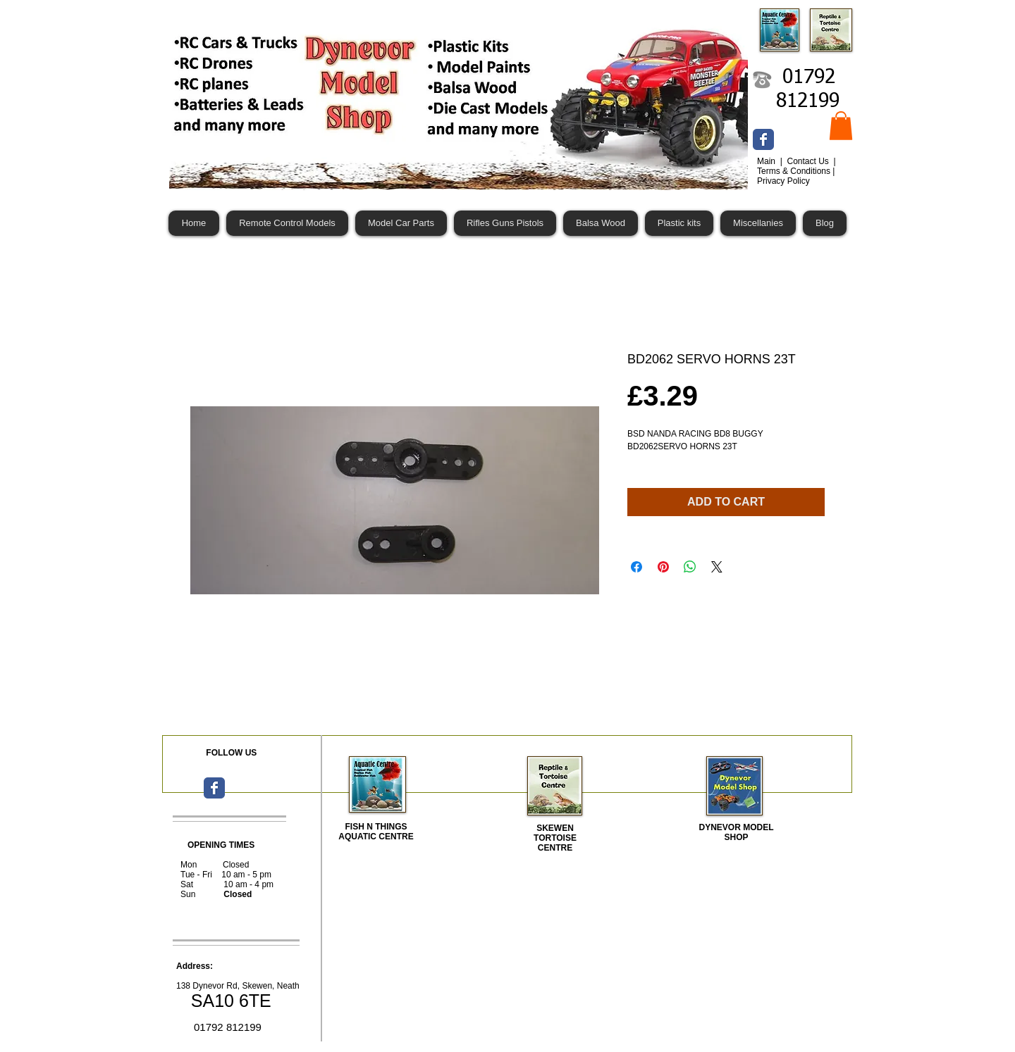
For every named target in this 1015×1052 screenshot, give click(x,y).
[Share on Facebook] (636, 566)
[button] (841, 125)
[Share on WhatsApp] (690, 566)
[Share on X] (716, 566)
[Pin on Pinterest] (663, 566)
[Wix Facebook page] (763, 139)
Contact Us (809, 161)
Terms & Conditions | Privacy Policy (796, 176)
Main (767, 161)
